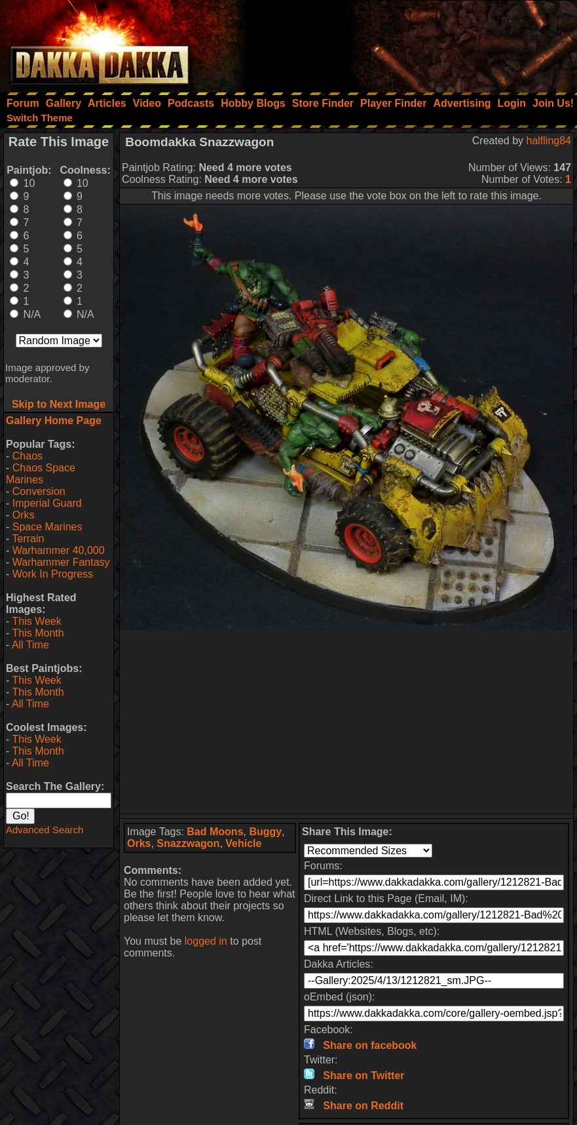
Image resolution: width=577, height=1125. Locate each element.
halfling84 (549, 140)
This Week (36, 621)
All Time (30, 644)
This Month (38, 633)
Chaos (27, 456)
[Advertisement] (401, 42)
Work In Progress (52, 574)
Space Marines (47, 526)
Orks (23, 515)
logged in (206, 941)
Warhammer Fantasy (61, 562)
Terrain (28, 538)
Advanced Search (44, 829)
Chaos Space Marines (40, 473)
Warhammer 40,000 (58, 550)
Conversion (38, 491)
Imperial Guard (47, 503)
